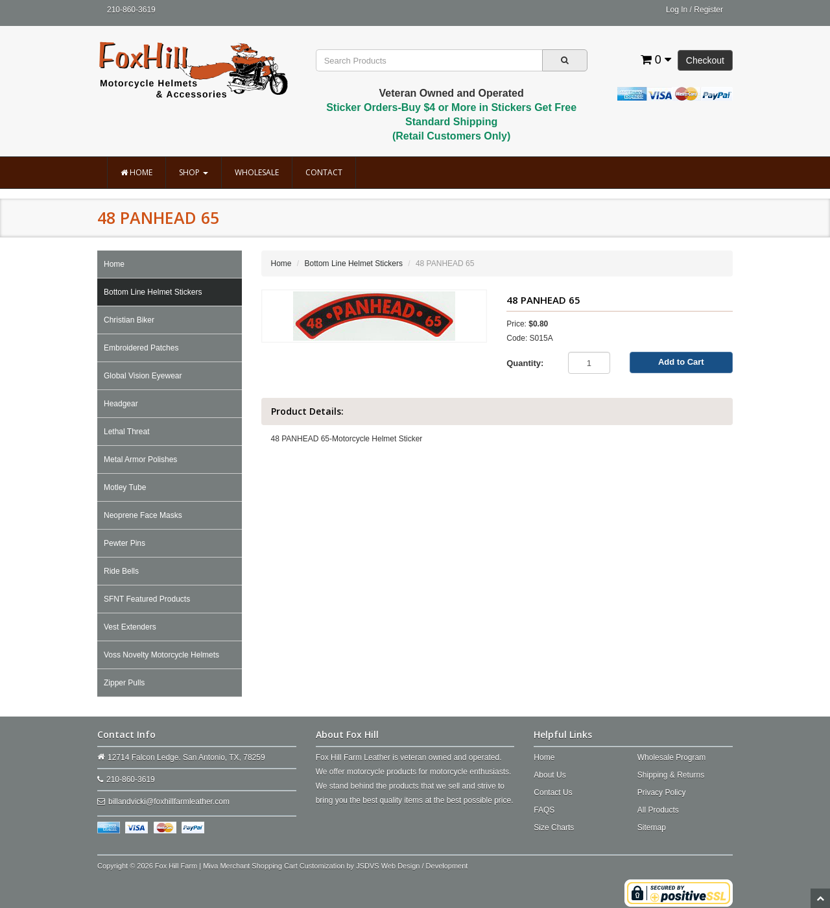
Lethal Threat (127, 431)
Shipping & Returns (670, 774)
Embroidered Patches (141, 347)
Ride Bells (121, 571)
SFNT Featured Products (147, 599)
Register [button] (708, 9)
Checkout (705, 60)
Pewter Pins (124, 543)
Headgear (121, 403)
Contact (323, 172)
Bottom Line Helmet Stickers (153, 292)
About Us (549, 774)
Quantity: (524, 363)
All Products (658, 810)
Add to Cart (681, 362)
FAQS (544, 810)
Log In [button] (676, 9)
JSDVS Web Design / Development (412, 866)
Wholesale (257, 172)
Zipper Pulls (124, 682)
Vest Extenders (130, 627)
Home (136, 172)
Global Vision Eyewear (143, 375)
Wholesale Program (671, 757)
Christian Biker (129, 320)
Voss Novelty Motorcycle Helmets (161, 654)
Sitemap (651, 827)
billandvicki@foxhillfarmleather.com (169, 801)
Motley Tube (125, 487)
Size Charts (554, 827)
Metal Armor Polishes (140, 459)
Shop (193, 172)
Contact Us (553, 792)
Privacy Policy (661, 792)
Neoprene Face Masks (143, 515)
